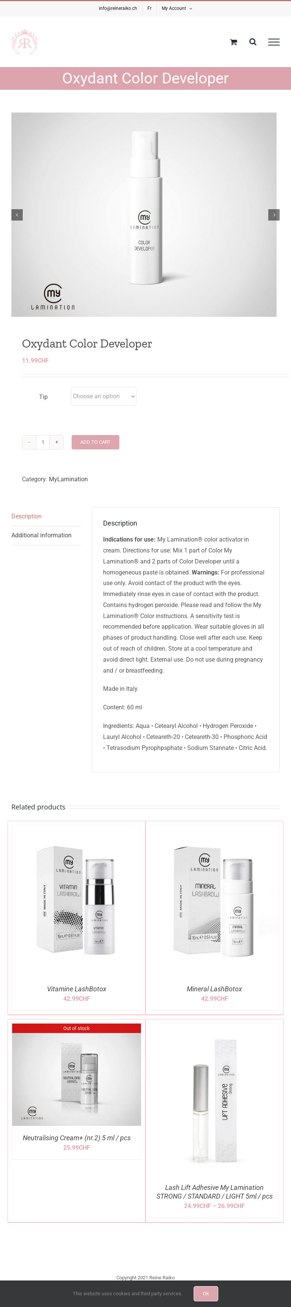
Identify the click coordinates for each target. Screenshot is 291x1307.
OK (206, 1293)
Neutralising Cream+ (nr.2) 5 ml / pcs (77, 1145)
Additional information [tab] (41, 542)
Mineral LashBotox (214, 996)
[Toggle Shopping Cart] (233, 42)
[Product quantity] (43, 448)
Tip (43, 403)
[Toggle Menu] (274, 42)
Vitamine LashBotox (76, 996)
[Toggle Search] (253, 41)
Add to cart (95, 448)
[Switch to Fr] (149, 8)
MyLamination (68, 485)
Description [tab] (26, 523)
